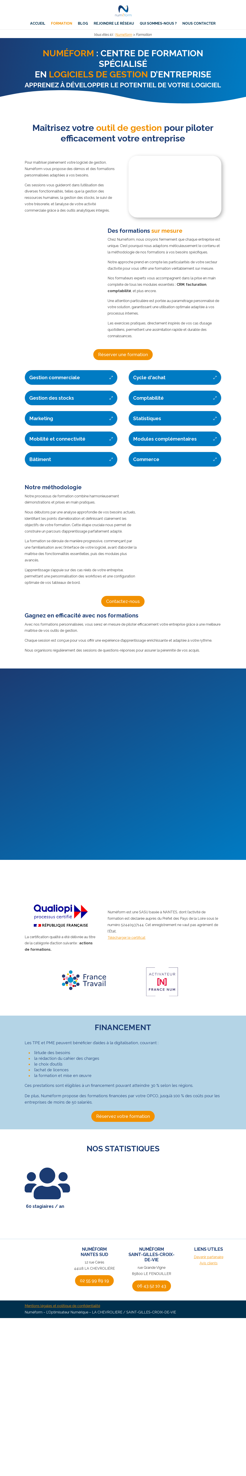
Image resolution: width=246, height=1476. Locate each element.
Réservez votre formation (123, 1116)
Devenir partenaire (208, 1257)
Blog (83, 26)
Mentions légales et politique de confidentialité (62, 1306)
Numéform (123, 35)
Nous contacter (199, 26)
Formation (61, 26)
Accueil (37, 26)
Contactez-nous (123, 601)
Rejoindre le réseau (114, 26)
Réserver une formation (123, 354)
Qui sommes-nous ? (158, 26)
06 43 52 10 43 (151, 1286)
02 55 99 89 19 (94, 1280)
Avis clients (209, 1263)
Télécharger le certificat (126, 938)
